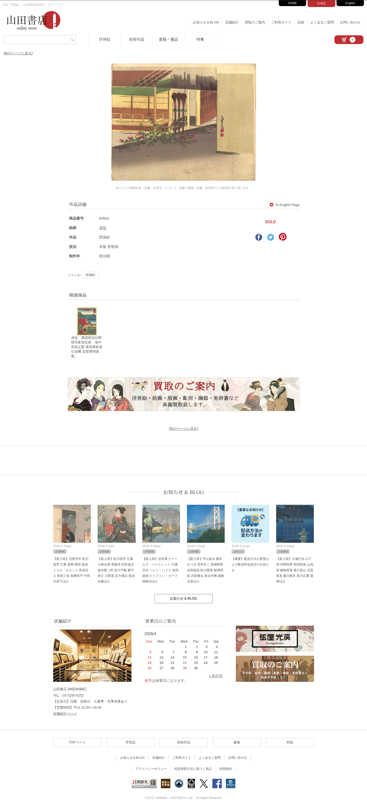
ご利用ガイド (281, 22)
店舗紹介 (232, 22)
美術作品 (136, 39)
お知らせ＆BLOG (206, 22)
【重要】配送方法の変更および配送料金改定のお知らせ (250, 565)
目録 (300, 22)
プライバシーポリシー (151, 769)
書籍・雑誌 (168, 39)
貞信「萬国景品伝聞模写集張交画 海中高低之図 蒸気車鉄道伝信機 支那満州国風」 (86, 347)
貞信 (102, 228)
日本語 (321, 3)
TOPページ (77, 743)
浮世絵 (104, 39)
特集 (200, 39)
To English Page (284, 205)
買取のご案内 (255, 22)
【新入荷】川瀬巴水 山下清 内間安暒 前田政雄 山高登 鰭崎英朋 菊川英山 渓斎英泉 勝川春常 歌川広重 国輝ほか (294, 571)
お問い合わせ (350, 22)
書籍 (236, 743)
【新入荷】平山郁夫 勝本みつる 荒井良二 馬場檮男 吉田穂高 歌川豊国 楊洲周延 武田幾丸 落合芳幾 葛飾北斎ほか (205, 571)
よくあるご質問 (322, 22)
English (350, 3)
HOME (292, 3)
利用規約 (225, 769)
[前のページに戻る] (18, 53)
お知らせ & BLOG (183, 492)
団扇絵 (90, 275)
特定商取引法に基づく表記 (193, 769)
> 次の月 (216, 676)
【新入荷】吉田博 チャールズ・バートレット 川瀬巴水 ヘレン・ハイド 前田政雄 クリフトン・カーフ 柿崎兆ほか (160, 571)
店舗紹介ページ (65, 714)
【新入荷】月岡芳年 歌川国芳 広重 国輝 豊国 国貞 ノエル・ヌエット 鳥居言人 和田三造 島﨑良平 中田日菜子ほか (71, 571)
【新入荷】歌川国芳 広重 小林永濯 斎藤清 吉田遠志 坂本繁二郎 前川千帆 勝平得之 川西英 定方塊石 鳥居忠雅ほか (116, 571)
